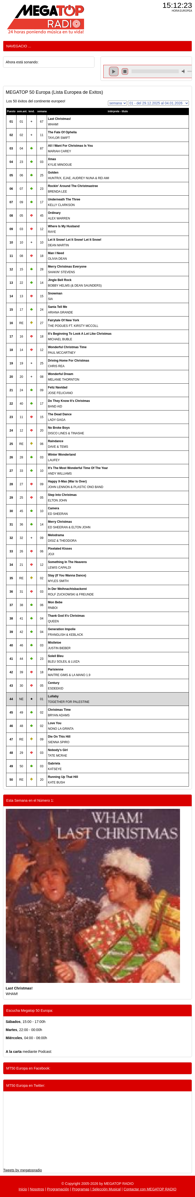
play (114, 71)
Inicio (23, 1189)
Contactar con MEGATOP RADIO (150, 1189)
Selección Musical (106, 1189)
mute (184, 71)
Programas (80, 1189)
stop (124, 71)
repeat (155, 75)
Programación (58, 1189)
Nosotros (37, 1189)
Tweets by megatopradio (22, 1170)
